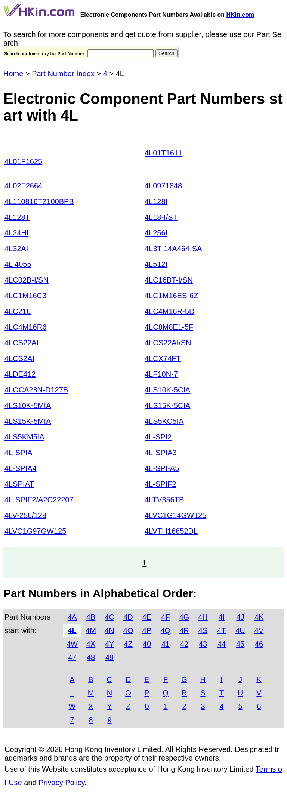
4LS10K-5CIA (167, 390)
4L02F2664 (23, 186)
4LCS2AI (19, 358)
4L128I (156, 201)
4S (202, 630)
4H (203, 617)
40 (147, 644)
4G (184, 617)
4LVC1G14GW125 (175, 515)
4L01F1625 (23, 161)
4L (72, 630)
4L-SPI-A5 (162, 468)
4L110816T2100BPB (39, 201)
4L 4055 (17, 264)
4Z (128, 644)
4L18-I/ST (161, 217)
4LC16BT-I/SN (169, 280)
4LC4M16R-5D (169, 311)
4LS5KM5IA (24, 437)
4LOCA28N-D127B (36, 390)
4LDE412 (20, 374)
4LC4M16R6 (25, 327)
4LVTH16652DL (171, 531)
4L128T (17, 217)
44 (221, 644)
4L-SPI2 (158, 437)
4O (128, 630)
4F (165, 617)
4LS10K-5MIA (27, 405)
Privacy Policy (61, 782)
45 (240, 644)
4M (91, 630)
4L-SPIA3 (161, 452)
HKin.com (240, 15)
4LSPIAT (19, 484)
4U (240, 630)
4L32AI (16, 248)
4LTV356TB (164, 500)
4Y (109, 644)
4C (109, 617)
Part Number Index (63, 74)
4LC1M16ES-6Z (171, 295)
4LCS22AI (21, 343)
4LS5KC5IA (164, 421)
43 (203, 644)
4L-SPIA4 (20, 468)
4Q (166, 630)
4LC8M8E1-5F (169, 327)
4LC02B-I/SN (26, 280)
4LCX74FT (163, 358)
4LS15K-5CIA (167, 405)
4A (72, 617)
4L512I (156, 264)
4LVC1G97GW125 (35, 531)
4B (90, 617)
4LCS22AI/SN (168, 343)
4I (222, 617)
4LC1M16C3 (25, 295)
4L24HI (16, 233)
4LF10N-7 (161, 374)
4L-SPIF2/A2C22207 (39, 500)
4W (72, 644)
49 (109, 657)
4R (184, 630)
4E (146, 617)
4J (240, 617)
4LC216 (17, 311)
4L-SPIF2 (160, 484)
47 (72, 657)
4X (90, 644)
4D (128, 617)
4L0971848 (163, 186)
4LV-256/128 (25, 515)
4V (258, 630)
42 (184, 644)
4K (258, 617)
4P (146, 630)
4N (109, 630)
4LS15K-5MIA (27, 421)
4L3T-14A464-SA (173, 248)
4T (221, 630)
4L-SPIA (18, 452)
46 (259, 644)
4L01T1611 (163, 153)
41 (165, 644)
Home (13, 74)
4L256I (156, 233)
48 (91, 657)
